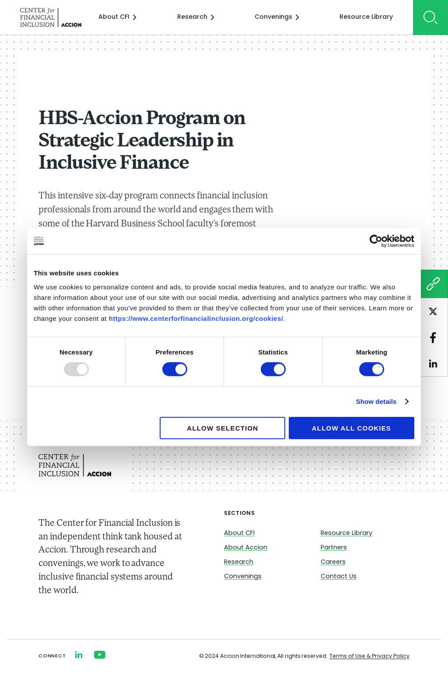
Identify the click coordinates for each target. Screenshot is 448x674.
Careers (333, 562)
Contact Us (339, 576)
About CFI (117, 17)
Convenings (277, 17)
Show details (376, 401)
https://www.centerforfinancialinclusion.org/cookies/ (196, 318)
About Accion (245, 548)
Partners (334, 548)
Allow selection (222, 427)
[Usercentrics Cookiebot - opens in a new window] (376, 241)
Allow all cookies (351, 427)
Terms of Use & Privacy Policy (369, 656)
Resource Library (366, 17)
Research (195, 17)
